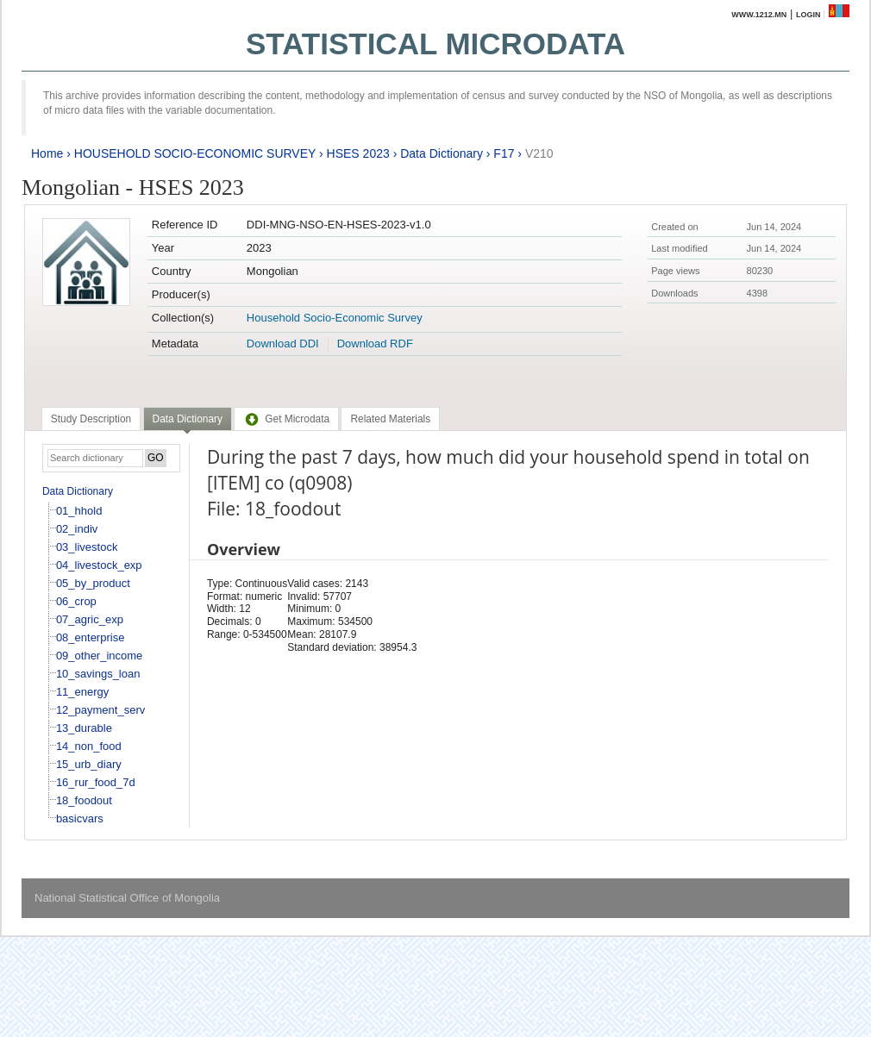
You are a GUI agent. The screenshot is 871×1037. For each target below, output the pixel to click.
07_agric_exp (89, 619)
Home (47, 153)
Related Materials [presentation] (390, 419)
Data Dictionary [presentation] (187, 419)
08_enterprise (90, 637)
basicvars (79, 818)
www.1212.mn (758, 14)
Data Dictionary (441, 153)
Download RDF (375, 343)
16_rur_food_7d (95, 782)
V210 (539, 153)
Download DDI (283, 343)
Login (808, 14)
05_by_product (93, 583)
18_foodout (84, 800)
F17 (503, 153)
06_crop (76, 601)
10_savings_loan (98, 673)
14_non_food (89, 746)
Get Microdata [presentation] (286, 419)
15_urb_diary (89, 764)
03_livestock (87, 546)
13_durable (84, 728)
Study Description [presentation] (91, 419)
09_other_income (99, 655)
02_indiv (76, 528)
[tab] (91, 419)
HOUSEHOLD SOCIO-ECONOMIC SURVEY (195, 153)
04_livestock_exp (99, 565)
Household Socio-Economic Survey (335, 317)
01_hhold (79, 510)
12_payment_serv (100, 709)
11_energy (82, 691)
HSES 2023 (358, 153)
